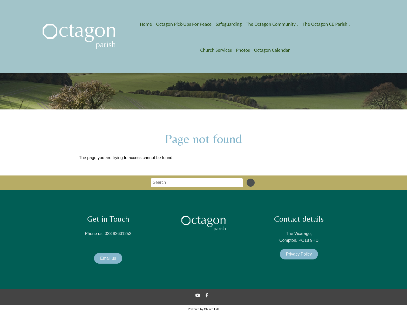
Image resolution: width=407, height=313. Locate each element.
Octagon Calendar (272, 50)
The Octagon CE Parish (325, 24)
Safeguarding (229, 24)
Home (146, 24)
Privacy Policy (299, 254)
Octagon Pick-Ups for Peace (184, 24)
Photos (243, 50)
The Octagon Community (271, 24)
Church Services (216, 50)
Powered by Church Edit (203, 309)
